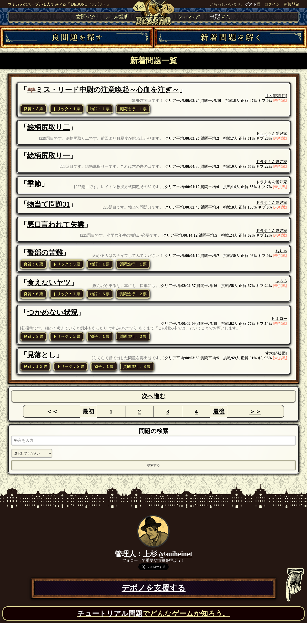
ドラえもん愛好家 (271, 133)
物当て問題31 (48, 204)
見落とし (41, 355)
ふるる (281, 281)
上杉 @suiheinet (167, 554)
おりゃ (281, 251)
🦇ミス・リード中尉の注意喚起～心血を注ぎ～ (103, 90)
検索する (153, 465)
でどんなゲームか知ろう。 (153, 613)
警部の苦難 (45, 252)
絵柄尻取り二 (48, 127)
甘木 (269, 96)
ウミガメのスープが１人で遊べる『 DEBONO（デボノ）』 (59, 4)
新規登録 (291, 4)
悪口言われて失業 (55, 224)
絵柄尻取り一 (48, 155)
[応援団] (280, 96)
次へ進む (153, 396)
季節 (34, 184)
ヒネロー (279, 319)
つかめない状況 (52, 312)
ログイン (272, 4)
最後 (219, 411)
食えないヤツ (49, 282)
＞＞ (255, 411)
